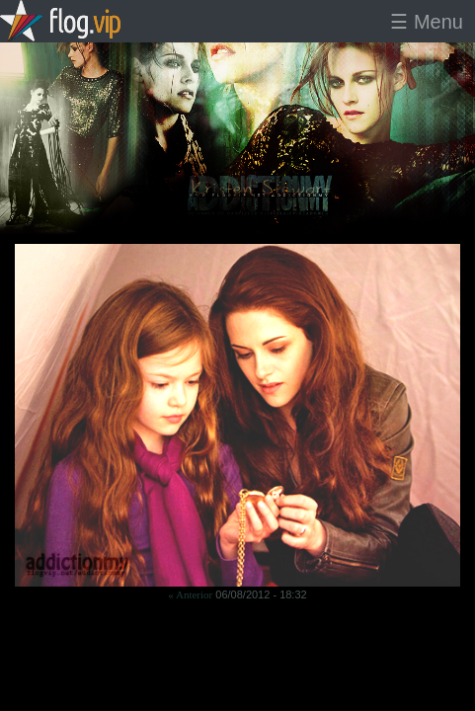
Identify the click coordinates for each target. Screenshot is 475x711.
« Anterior (190, 594)
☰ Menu (426, 22)
